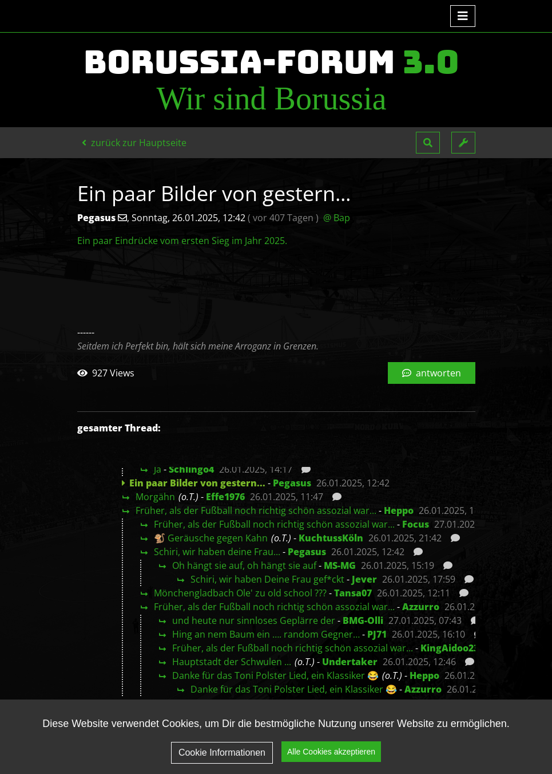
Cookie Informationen (221, 752)
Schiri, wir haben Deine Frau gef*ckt (267, 579)
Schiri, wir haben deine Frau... (217, 551)
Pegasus (292, 483)
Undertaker (350, 661)
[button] (428, 143)
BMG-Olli (363, 620)
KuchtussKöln (331, 538)
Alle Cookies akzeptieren (331, 751)
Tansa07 (353, 593)
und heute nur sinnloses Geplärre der (253, 620)
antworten (431, 373)
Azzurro (420, 606)
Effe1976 (225, 496)
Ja (158, 469)
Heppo (399, 510)
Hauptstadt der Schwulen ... (231, 661)
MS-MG (340, 565)
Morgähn (155, 496)
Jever (364, 579)
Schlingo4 (191, 469)
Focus (415, 524)
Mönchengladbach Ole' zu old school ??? (240, 593)
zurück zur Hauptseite (134, 142)
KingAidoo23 (449, 648)
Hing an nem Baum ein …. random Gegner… (266, 634)
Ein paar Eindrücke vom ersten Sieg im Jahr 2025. (182, 240)
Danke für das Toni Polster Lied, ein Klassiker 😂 (275, 675)
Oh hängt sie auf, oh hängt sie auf (244, 565)
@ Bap (336, 217)
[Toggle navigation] (462, 16)
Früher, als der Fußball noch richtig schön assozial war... (256, 510)
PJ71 (377, 634)
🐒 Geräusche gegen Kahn (211, 538)
